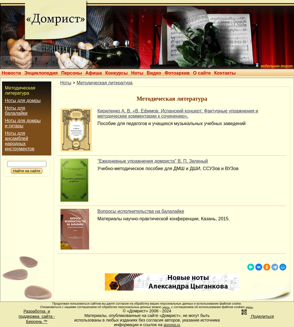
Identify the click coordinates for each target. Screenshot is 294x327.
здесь (166, 307)
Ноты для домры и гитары (23, 123)
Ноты (137, 73)
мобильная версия (274, 65)
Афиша (93, 73)
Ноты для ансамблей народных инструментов (19, 141)
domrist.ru (172, 325)
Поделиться (257, 316)
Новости (11, 73)
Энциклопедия (41, 73)
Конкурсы (116, 73)
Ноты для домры (23, 100)
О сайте (202, 73)
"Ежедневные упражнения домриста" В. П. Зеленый (152, 161)
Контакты (225, 73)
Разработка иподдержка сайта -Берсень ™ (37, 316)
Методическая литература (20, 90)
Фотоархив (176, 73)
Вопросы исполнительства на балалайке (140, 211)
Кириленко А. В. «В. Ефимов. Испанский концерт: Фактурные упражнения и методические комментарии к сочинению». (177, 113)
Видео (154, 73)
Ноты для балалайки (16, 111)
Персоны (71, 73)
